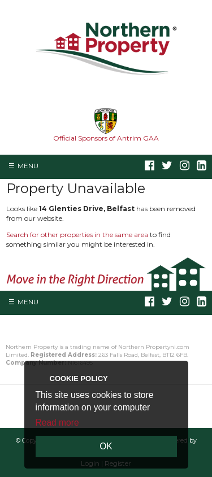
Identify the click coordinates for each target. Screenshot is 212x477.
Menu (28, 165)
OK (106, 446)
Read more (57, 422)
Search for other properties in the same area (77, 234)
